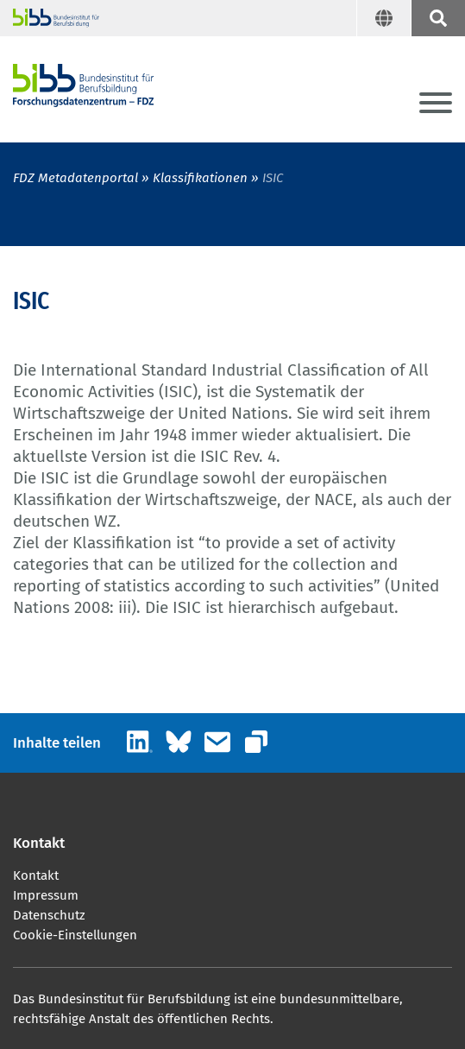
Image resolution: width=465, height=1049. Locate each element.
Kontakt (36, 875)
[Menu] (435, 104)
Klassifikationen (200, 178)
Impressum (46, 895)
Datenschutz (49, 915)
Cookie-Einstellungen (75, 935)
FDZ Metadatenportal (75, 178)
